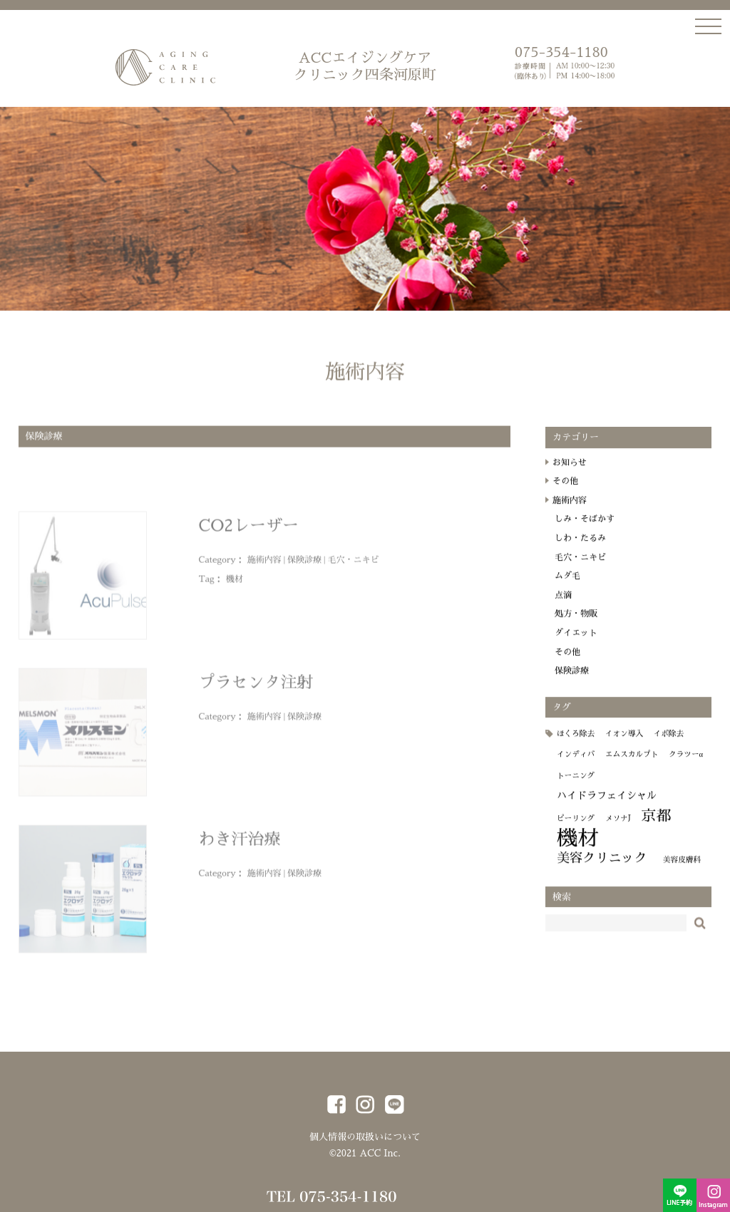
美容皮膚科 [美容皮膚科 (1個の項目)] (682, 870)
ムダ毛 (567, 586)
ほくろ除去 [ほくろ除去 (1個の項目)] (576, 744)
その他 (565, 491)
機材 (234, 584)
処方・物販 (576, 624)
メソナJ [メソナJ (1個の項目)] (618, 829)
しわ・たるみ (580, 548)
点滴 (563, 605)
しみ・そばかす (585, 529)
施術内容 (264, 565)
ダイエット (576, 643)
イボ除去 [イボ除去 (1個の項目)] (669, 744)
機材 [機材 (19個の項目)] (578, 849)
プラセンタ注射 (256, 688)
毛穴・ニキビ (353, 565)
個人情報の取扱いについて (365, 1136)
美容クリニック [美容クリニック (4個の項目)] (602, 868)
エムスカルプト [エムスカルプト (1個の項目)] (632, 765)
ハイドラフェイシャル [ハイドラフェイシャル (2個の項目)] (607, 806)
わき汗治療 (240, 845)
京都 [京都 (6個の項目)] (657, 826)
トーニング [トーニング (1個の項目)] (576, 786)
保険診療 (304, 565)
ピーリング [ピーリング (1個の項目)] (576, 829)
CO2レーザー (249, 531)
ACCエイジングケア (365, 67)
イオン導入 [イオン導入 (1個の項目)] (624, 744)
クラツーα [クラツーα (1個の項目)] (686, 765)
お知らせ (569, 473)
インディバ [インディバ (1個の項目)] (576, 765)
